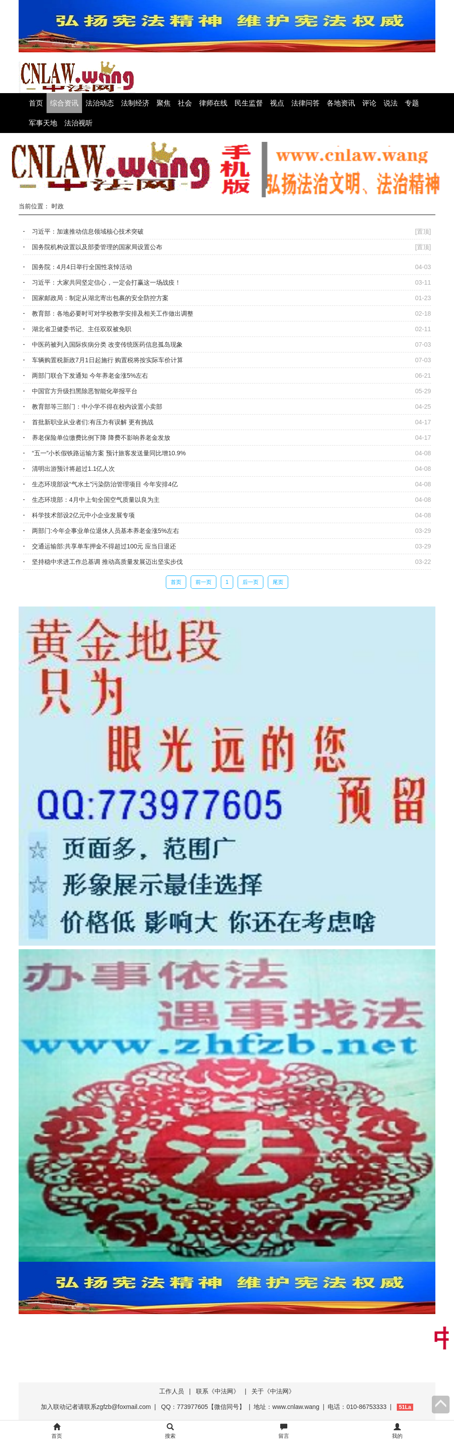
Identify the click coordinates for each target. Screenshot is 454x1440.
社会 (185, 103)
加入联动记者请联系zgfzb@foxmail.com (96, 1406)
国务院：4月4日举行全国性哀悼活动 (82, 266)
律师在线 (213, 103)
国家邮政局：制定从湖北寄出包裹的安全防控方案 (100, 297)
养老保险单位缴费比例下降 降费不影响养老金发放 (101, 437)
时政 (57, 206)
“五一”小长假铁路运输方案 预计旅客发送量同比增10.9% (109, 453)
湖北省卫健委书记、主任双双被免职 (81, 329)
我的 (397, 1431)
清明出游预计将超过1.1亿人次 (73, 468)
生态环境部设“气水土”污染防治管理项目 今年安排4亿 (105, 484)
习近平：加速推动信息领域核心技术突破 (88, 231)
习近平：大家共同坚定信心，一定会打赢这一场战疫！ (106, 282)
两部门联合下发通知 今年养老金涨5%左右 (90, 375)
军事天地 (43, 123)
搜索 (170, 1431)
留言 (283, 1431)
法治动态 (100, 103)
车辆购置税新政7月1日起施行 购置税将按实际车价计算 (107, 360)
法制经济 (135, 103)
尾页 (278, 582)
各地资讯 (341, 103)
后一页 (250, 582)
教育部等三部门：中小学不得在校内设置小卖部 (97, 406)
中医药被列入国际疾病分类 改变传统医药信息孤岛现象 (107, 344)
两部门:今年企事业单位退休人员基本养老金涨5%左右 (105, 530)
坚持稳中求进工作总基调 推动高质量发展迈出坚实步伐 (107, 561)
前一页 (203, 582)
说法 (391, 103)
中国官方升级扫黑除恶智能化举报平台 (84, 391)
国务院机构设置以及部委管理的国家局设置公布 (97, 246)
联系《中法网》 (217, 1391)
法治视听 (78, 123)
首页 (36, 103)
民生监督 (249, 103)
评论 (369, 103)
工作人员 (171, 1391)
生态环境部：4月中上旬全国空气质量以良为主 (96, 499)
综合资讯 (64, 103)
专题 (412, 103)
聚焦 (164, 103)
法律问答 (305, 103)
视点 (277, 103)
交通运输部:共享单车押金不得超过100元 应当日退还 (104, 546)
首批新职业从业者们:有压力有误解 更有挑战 (92, 422)
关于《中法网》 (273, 1391)
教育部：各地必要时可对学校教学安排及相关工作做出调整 (112, 313)
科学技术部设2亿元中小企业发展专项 (83, 515)
